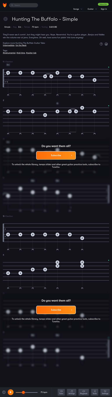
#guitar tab (31, 53)
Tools (95, 392)
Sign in (104, 9)
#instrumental (9, 53)
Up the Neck (21, 45)
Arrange (72, 392)
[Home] (5, 5)
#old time (21, 53)
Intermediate (8, 45)
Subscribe (103, 4)
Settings (105, 392)
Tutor (61, 392)
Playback (83, 392)
